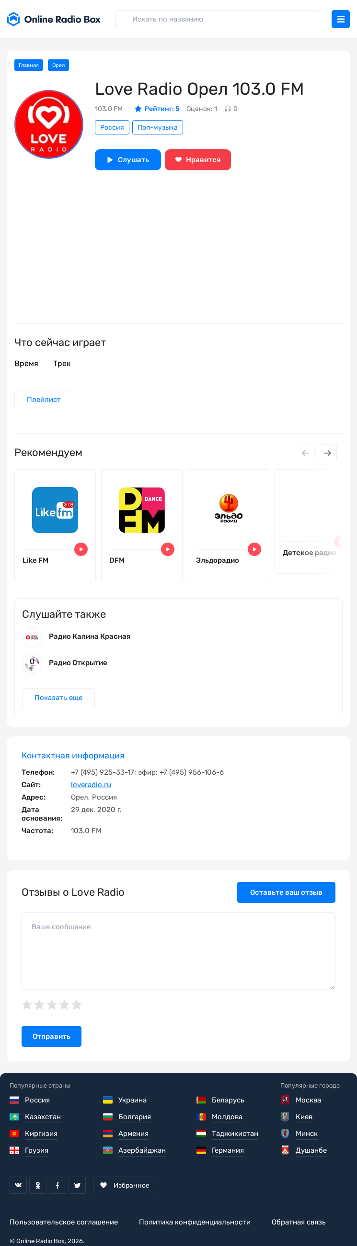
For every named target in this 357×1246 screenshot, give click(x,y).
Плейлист (44, 399)
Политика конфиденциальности (195, 1222)
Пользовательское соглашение (64, 1222)
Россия (112, 127)
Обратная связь (299, 1222)
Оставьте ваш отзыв (286, 892)
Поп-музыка (158, 127)
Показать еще (58, 697)
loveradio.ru (91, 784)
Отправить (51, 1036)
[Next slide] (327, 453)
